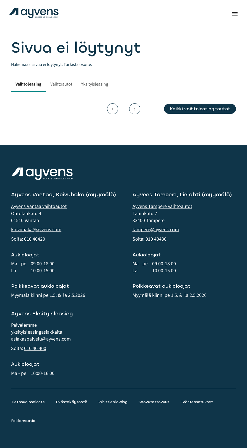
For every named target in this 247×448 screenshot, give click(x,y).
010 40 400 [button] (35, 348)
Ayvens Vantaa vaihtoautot (39, 206)
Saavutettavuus (154, 402)
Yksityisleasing (94, 84)
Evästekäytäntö (71, 402)
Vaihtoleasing (28, 84)
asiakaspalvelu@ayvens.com (41, 339)
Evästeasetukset (196, 402)
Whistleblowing (113, 402)
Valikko (235, 14)
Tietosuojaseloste (28, 402)
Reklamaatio (23, 420)
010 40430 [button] (156, 239)
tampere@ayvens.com (155, 229)
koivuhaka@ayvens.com (36, 229)
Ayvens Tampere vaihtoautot (162, 206)
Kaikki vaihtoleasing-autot (200, 109)
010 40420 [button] (34, 239)
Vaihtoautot (61, 84)
